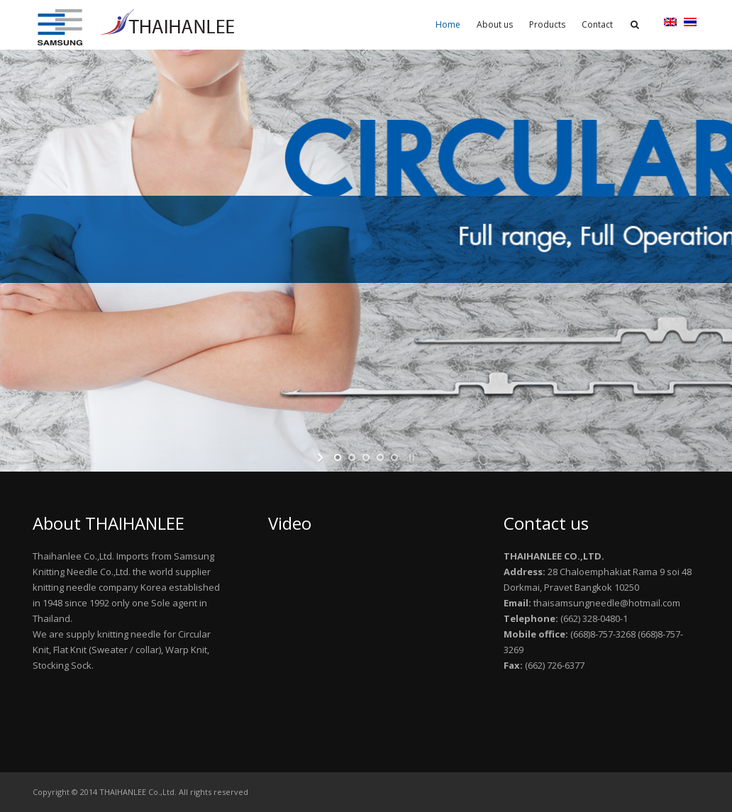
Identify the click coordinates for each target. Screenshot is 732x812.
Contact (597, 24)
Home (448, 24)
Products (547, 24)
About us (495, 24)
